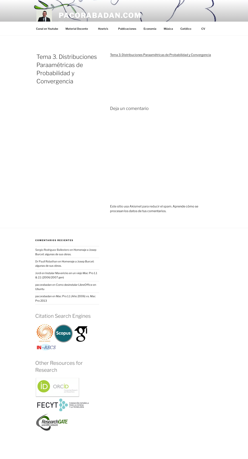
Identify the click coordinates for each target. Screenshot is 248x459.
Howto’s (105, 28)
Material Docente (78, 28)
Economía (150, 28)
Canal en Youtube (47, 28)
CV (203, 28)
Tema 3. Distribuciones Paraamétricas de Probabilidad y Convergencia (160, 55)
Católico (187, 28)
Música (168, 28)
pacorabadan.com (100, 15)
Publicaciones (127, 28)
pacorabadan (43, 284)
